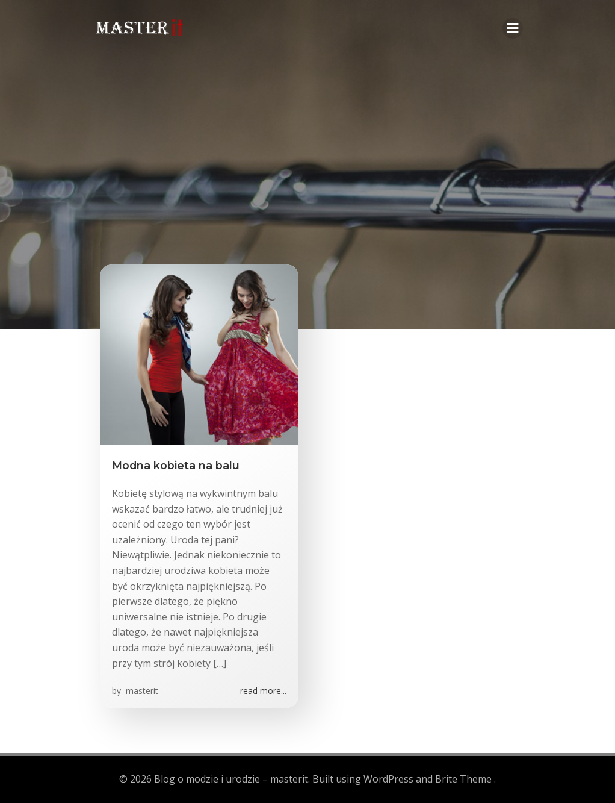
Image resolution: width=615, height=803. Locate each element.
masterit (140, 692)
